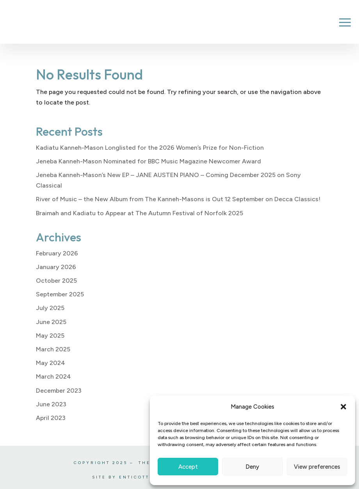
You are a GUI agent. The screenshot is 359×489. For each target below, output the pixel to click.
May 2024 (50, 363)
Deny (252, 466)
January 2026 (56, 267)
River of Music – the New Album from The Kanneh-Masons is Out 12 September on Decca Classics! (178, 199)
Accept (188, 466)
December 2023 (59, 390)
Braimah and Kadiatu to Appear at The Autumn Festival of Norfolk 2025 (139, 213)
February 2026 (57, 253)
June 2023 (51, 404)
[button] (343, 407)
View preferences (317, 466)
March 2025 (53, 349)
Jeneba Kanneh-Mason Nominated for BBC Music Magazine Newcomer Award (148, 161)
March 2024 (53, 376)
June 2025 (51, 322)
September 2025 (60, 294)
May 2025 (50, 335)
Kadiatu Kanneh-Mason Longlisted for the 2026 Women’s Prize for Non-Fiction (150, 147)
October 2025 (56, 280)
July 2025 (50, 308)
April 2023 (51, 418)
